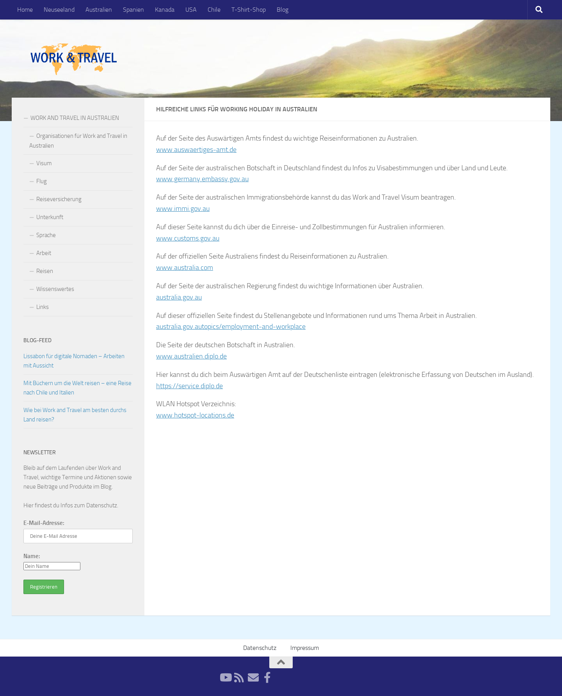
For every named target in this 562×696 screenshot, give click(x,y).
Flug (41, 181)
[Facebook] (267, 677)
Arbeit (43, 253)
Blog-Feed (37, 340)
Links (42, 307)
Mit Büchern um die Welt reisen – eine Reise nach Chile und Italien (77, 388)
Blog (282, 9)
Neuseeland (59, 9)
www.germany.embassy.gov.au (202, 179)
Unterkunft (49, 217)
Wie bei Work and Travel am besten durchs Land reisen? (74, 415)
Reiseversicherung (59, 199)
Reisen (44, 271)
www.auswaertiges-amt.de (196, 149)
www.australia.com (184, 267)
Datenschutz (101, 505)
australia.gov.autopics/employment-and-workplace (231, 326)
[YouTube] (225, 677)
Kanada (164, 9)
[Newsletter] (253, 677)
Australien (98, 9)
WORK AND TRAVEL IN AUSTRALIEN (74, 117)
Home (25, 9)
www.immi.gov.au (183, 208)
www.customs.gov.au (187, 238)
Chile (214, 9)
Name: (31, 556)
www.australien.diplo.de (191, 356)
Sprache (46, 235)
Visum (44, 163)
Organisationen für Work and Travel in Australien (78, 140)
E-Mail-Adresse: (43, 522)
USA (191, 9)
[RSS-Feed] (239, 677)
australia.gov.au (179, 297)
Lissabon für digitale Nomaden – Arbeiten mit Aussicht (73, 361)
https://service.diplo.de (189, 386)
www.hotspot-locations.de (195, 415)
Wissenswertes (55, 289)
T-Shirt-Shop (248, 9)
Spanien (133, 9)
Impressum (304, 647)
